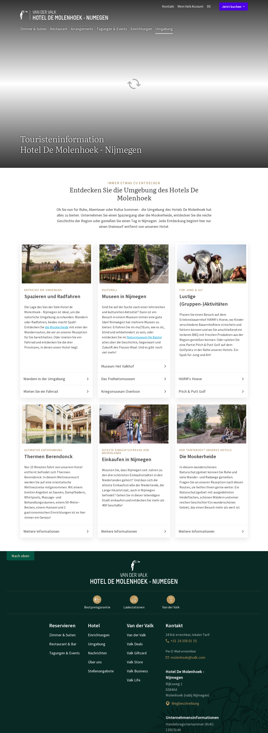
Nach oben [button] (20, 555)
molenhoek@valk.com (185, 657)
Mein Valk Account (191, 6)
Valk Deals (135, 644)
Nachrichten (97, 653)
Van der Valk (170, 602)
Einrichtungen (141, 28)
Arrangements (82, 28)
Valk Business (137, 671)
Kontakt (168, 6)
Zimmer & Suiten (33, 28)
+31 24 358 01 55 (181, 640)
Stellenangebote (101, 671)
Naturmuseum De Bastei (144, 337)
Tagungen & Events (112, 28)
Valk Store (135, 662)
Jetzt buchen (233, 6)
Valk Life (133, 680)
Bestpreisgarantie (97, 602)
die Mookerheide (56, 327)
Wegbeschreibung (182, 703)
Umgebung (164, 28)
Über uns (95, 662)
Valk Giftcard (137, 653)
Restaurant (58, 28)
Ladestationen (134, 602)
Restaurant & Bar (62, 644)
